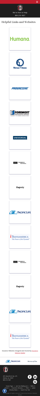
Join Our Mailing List (22, 386)
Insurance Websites (8, 351)
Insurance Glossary (17, 388)
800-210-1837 (20, 16)
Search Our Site (25, 390)
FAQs (27, 388)
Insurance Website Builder (27, 394)
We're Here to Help (20, 13)
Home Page (9, 386)
